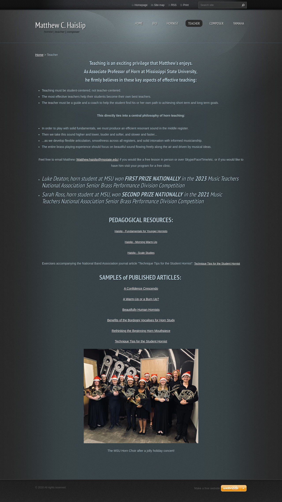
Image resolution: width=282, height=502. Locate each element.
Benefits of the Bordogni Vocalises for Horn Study (141, 320)
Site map (159, 5)
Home (139, 23)
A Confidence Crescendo (141, 288)
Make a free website (207, 488)
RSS (174, 5)
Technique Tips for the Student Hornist (217, 263)
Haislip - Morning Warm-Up (141, 242)
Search (242, 5)
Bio (154, 23)
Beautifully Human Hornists (141, 309)
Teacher (194, 23)
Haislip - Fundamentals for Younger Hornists (141, 231)
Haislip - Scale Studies (141, 252)
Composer (217, 23)
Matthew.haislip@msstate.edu (97, 159)
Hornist (172, 23)
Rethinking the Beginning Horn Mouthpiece (141, 331)
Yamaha (238, 23)
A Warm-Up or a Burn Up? (141, 299)
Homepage (141, 5)
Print (186, 5)
